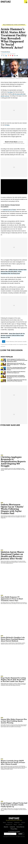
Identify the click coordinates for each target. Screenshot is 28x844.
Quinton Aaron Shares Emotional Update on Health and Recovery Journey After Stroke (12, 555)
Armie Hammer (10, 341)
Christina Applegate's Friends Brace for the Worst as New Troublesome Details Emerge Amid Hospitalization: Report (17, 360)
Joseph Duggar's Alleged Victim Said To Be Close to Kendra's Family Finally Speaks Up (17, 380)
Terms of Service (20, 827)
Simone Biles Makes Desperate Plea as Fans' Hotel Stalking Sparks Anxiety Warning (14, 721)
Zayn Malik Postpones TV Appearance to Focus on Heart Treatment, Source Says (12, 598)
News (4, 24)
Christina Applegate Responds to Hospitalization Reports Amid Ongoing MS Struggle (13, 461)
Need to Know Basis (11, 142)
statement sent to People (9, 209)
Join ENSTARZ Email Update (14, 831)
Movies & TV (9, 824)
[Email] (15, 55)
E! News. (7, 125)
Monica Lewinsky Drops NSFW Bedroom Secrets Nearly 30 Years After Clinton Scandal (13, 762)
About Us (6, 827)
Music (15, 824)
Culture (23, 822)
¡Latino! (20, 824)
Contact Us (12, 827)
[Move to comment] (17, 55)
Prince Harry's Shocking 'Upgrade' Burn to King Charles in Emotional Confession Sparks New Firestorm (16, 368)
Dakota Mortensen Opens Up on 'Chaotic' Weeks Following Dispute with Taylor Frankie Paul (12, 509)
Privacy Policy (14, 829)
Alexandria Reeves (6, 51)
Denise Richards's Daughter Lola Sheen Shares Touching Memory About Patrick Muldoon (13, 639)
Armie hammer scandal (20, 341)
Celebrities (17, 822)
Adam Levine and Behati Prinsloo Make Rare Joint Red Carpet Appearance (16, 372)
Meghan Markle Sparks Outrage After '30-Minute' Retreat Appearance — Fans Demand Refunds (16, 364)
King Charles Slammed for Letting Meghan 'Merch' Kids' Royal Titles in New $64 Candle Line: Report (16, 377)
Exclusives (10, 822)
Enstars (6, 2)
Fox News (10, 92)
